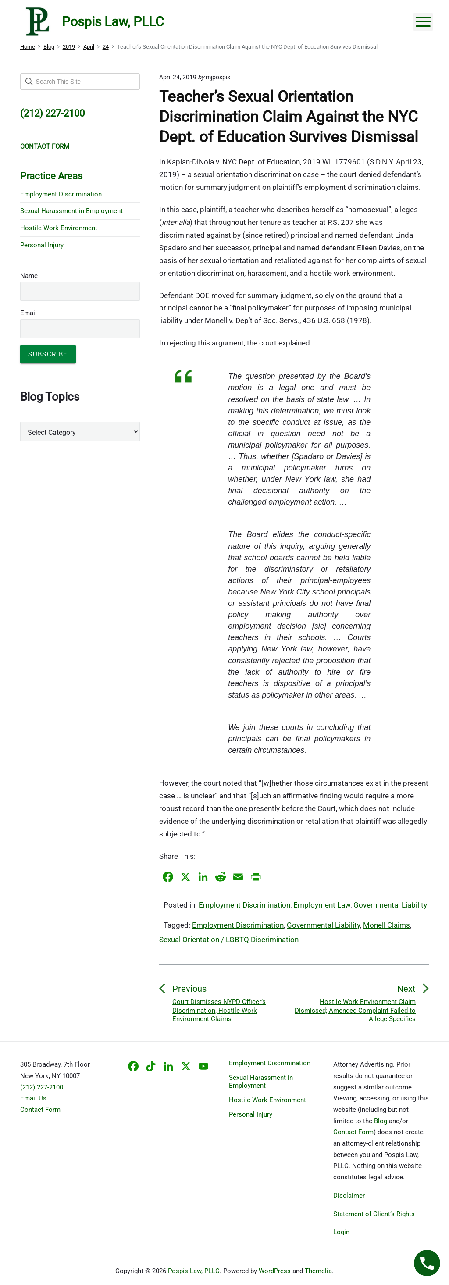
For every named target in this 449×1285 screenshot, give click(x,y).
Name (29, 276)
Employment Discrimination (244, 905)
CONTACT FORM (44, 146)
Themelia (318, 1271)
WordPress (275, 1271)
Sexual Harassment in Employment (71, 211)
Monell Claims (386, 925)
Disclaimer (349, 1196)
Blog (380, 1121)
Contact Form (40, 1110)
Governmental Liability (390, 905)
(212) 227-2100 (41, 1087)
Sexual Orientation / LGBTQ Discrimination (229, 939)
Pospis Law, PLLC (194, 1271)
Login (341, 1232)
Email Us (33, 1098)
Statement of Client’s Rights (374, 1214)
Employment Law (321, 905)
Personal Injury (42, 245)
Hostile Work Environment (58, 228)
